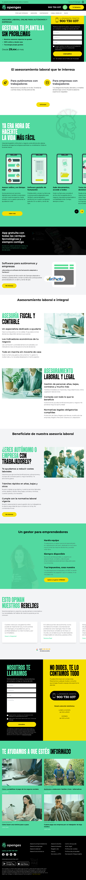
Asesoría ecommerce (37, 851)
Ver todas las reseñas (45, 650)
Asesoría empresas (36, 846)
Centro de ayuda (70, 844)
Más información (36, 874)
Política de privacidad (72, 851)
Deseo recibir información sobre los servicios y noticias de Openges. (22, 719)
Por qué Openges (21, 13)
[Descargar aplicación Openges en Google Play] (38, 233)
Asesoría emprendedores (38, 844)
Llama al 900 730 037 (9, 851)
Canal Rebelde (56, 13)
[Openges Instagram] (7, 854)
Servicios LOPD (56, 854)
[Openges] (11, 7)
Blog (66, 13)
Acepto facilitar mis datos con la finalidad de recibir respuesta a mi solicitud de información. (68, 47)
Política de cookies (71, 849)
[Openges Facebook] (3, 854)
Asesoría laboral (35, 849)
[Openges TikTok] (15, 854)
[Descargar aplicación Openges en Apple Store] (38, 239)
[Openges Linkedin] (11, 854)
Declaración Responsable (73, 854)
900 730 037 (54, 7)
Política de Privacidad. (26, 734)
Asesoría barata (56, 846)
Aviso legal (68, 846)
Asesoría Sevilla (56, 844)
